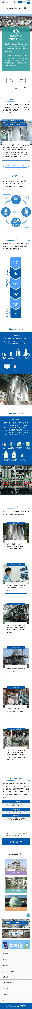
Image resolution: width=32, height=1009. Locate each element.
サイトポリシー (9, 1005)
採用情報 (5, 994)
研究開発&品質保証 (8, 971)
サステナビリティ (8, 983)
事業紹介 (5, 959)
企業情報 (5, 954)
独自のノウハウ (11, 80)
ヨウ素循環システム (21, 80)
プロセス (6, 88)
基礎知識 (5, 977)
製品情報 (5, 965)
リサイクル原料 (25, 88)
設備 (16, 88)
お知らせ (5, 989)
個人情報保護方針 (22, 1005)
